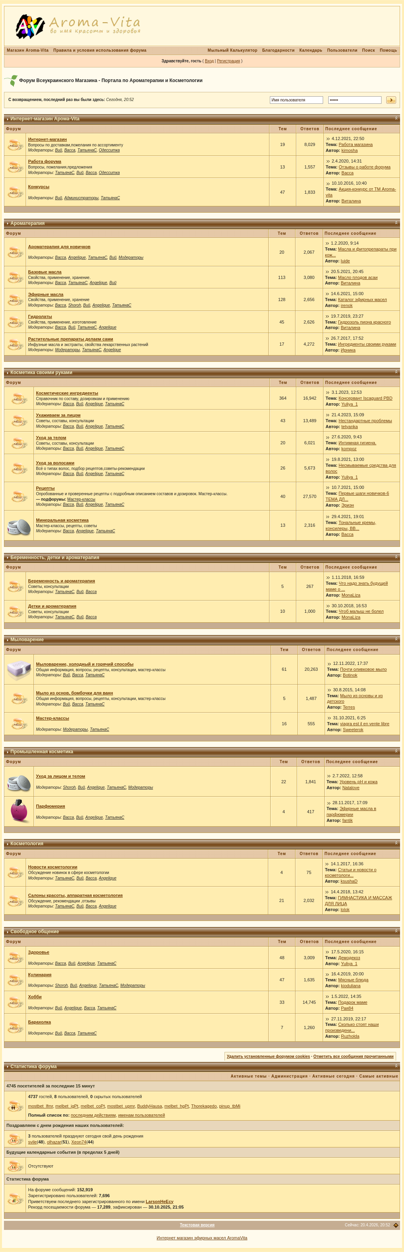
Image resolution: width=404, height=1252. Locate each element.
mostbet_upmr (121, 1106)
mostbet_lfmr (40, 1106)
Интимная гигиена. (357, 442)
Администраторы (81, 198)
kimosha (350, 150)
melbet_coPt (93, 1106)
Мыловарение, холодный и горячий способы (84, 664)
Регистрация (228, 61)
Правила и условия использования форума (99, 50)
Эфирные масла (45, 294)
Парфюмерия (50, 806)
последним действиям (93, 1115)
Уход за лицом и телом (60, 776)
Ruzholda (350, 1036)
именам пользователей (141, 1115)
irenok (347, 305)
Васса (69, 150)
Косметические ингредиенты (67, 393)
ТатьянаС (87, 150)
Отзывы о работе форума (365, 167)
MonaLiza (351, 595)
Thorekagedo (204, 1106)
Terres (349, 707)
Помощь (388, 50)
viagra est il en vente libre (364, 723)
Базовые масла (45, 271)
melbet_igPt (66, 1106)
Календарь (310, 50)
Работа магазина (356, 144)
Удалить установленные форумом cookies (268, 1056)
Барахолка (39, 1022)
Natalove (350, 787)
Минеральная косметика (62, 520)
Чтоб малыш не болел (361, 611)
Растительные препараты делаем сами (70, 339)
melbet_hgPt (177, 1106)
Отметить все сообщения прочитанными (353, 1056)
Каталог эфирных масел (362, 299)
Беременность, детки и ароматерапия (55, 557)
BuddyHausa (149, 1106)
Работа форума (44, 161)
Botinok (350, 675)
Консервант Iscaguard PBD (365, 398)
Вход (209, 61)
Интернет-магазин (47, 139)
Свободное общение (35, 931)
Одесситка (109, 150)
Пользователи (342, 50)
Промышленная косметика (42, 751)
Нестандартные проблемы (365, 420)
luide (345, 260)
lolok (345, 909)
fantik (347, 820)
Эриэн (347, 505)
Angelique (77, 257)
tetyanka (349, 426)
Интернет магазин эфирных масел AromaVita (202, 1237)
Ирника (348, 350)
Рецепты (45, 488)
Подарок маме (352, 1002)
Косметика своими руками (42, 372)
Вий (58, 150)
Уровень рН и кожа (359, 781)
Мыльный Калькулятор (232, 50)
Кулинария (39, 974)
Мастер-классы (81, 499)
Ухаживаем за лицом (58, 415)
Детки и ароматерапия (52, 606)
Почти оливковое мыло (363, 669)
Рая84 (347, 1008)
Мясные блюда (353, 979)
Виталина (351, 200)
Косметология (27, 843)
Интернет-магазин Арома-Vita (45, 119)
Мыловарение (27, 639)
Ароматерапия (28, 223)
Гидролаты (40, 316)
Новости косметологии (52, 867)
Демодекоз (349, 957)
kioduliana (351, 985)
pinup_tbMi (229, 1106)
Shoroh (74, 305)
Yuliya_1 (349, 404)
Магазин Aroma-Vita (28, 50)
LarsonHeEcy (159, 1201)
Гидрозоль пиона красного (364, 322)
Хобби (34, 996)
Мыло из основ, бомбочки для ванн (74, 693)
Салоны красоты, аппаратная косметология (75, 895)
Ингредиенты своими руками (367, 344)
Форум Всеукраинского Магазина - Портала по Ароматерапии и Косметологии (111, 80)
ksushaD (348, 881)
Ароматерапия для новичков (59, 246)
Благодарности (278, 50)
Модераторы (131, 257)
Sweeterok (353, 729)
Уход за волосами (55, 462)
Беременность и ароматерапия (61, 580)
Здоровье (38, 952)
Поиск (368, 50)
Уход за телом (51, 437)
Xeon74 (78, 1142)
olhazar (54, 1142)
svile (32, 1142)
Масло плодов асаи (358, 277)
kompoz (349, 448)
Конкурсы (38, 186)
